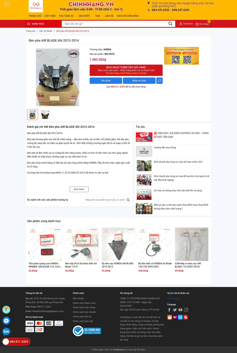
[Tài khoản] (186, 24)
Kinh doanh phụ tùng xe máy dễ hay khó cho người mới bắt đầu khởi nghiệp (181, 178)
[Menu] (28, 24)
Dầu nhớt (85, 16)
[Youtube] (180, 310)
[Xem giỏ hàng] (201, 24)
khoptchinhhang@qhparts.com (48, 311)
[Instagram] (186, 310)
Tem (98, 16)
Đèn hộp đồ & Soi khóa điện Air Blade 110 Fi (81, 265)
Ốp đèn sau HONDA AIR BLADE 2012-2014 (117, 265)
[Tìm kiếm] (170, 23)
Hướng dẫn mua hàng (165, 147)
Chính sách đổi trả (82, 316)
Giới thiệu (50, 16)
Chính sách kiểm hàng (84, 307)
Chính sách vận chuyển (84, 312)
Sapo (142, 349)
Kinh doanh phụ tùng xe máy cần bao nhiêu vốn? (178, 162)
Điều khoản (78, 298)
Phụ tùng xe (67, 16)
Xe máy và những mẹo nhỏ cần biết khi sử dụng (178, 190)
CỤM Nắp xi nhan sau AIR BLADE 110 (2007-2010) (188, 265)
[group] (58, 77)
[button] (29, 253)
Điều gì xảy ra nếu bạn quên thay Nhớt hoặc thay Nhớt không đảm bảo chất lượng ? (181, 207)
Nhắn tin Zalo (139, 80)
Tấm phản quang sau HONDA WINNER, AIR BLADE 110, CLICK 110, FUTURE (45, 265)
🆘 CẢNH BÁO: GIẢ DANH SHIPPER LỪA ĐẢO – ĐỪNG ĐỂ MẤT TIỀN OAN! (181, 135)
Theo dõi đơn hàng (127, 16)
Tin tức (140, 126)
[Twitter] (175, 310)
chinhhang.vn (174, 298)
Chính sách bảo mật (83, 321)
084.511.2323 (118, 86)
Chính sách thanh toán (84, 303)
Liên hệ (109, 16)
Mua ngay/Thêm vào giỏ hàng (126, 70)
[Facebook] (169, 310)
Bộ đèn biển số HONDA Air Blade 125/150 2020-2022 (155, 265)
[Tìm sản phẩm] (118, 24)
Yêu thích (106, 80)
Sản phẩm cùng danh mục (44, 221)
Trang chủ (35, 16)
